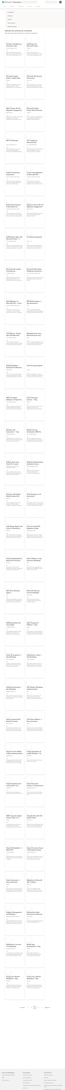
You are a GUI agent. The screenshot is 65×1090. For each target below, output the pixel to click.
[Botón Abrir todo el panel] (4, 6)
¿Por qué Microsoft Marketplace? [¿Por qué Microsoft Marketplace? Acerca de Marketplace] (8, 1075)
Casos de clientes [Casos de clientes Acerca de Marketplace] (5, 1080)
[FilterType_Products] (6, 15)
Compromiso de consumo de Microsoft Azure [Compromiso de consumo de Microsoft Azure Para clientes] (32, 1085)
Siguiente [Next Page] (47, 1007)
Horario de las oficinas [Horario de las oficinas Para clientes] (27, 1075)
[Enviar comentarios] (38, 2)
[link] (14, 51)
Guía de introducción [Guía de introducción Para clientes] (27, 1077)
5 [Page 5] (41, 1007)
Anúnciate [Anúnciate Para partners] (46, 1077)
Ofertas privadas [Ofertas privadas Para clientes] (26, 1082)
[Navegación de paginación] (35, 1008)
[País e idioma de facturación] (51, 2)
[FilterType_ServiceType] (6, 23)
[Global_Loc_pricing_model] (6, 26)
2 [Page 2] (31, 1007)
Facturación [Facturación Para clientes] (25, 1088)
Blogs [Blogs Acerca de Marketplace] (3, 1077)
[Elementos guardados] (42, 2)
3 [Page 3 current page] (34, 1007)
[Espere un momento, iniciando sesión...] (60, 2)
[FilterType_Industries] (6, 19)
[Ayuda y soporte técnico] (40, 2)
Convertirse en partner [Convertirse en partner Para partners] (48, 1075)
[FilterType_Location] (6, 12)
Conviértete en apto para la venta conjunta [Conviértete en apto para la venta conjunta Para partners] (52, 1089)
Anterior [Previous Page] (23, 1007)
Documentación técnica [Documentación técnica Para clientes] (27, 1080)
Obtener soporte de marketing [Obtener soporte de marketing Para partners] (50, 1080)
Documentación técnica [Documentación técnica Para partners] (48, 1082)
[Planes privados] (43, 2)
